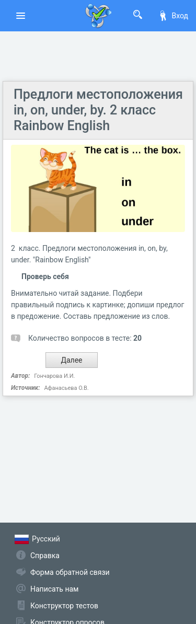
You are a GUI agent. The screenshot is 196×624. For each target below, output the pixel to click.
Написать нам (54, 589)
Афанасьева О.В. (66, 388)
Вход (173, 15)
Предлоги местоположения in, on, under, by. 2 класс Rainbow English (98, 110)
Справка (45, 555)
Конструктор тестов (64, 606)
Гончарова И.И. (54, 376)
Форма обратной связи (70, 572)
